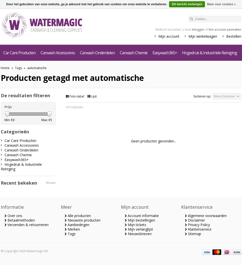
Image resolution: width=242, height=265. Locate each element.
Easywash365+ (165, 53)
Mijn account (168, 36)
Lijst (92, 96)
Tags (18, 68)
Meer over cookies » (221, 4)
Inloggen (198, 29)
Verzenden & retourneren (27, 224)
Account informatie (142, 215)
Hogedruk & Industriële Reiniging (209, 53)
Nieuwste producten (82, 220)
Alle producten (78, 215)
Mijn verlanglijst (139, 229)
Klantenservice (198, 229)
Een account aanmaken (225, 29)
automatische (37, 68)
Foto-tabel (75, 96)
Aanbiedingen (77, 224)
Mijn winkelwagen (202, 36)
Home (5, 68)
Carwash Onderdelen (97, 53)
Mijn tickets (135, 224)
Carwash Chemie (134, 53)
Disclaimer (195, 220)
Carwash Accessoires (58, 53)
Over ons (13, 215)
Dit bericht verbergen (187, 4)
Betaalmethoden (20, 220)
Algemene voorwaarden (206, 215)
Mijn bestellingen (140, 220)
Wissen (51, 183)
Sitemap (193, 233)
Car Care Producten (19, 53)
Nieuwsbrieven (138, 233)
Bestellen (233, 36)
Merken (72, 229)
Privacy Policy (197, 224)
